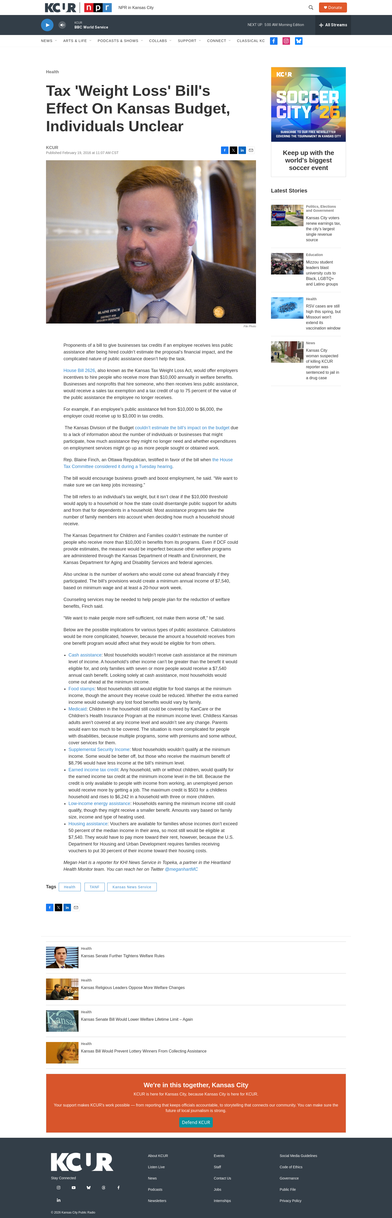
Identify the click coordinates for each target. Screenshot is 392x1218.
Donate (338, 13)
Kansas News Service (131, 898)
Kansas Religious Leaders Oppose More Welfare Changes (133, 999)
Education (314, 266)
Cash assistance (85, 666)
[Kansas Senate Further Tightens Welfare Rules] (62, 969)
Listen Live (156, 1178)
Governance (289, 1190)
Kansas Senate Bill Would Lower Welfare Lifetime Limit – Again (137, 1030)
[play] (47, 36)
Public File (288, 1201)
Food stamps (81, 700)
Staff (217, 1178)
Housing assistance (88, 835)
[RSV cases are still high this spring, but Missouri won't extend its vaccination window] (287, 319)
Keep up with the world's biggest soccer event (308, 171)
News (46, 52)
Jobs (217, 1201)
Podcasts (155, 1201)
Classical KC (251, 52)
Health (52, 83)
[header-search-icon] (313, 13)
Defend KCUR (196, 1133)
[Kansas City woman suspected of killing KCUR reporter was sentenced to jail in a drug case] (287, 363)
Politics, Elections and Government (321, 220)
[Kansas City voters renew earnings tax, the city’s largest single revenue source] (287, 227)
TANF (95, 898)
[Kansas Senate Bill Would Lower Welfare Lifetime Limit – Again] (62, 1032)
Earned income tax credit (93, 781)
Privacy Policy (291, 1212)
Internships (222, 1212)
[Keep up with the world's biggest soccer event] (308, 115)
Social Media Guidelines (298, 1167)
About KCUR (158, 1167)
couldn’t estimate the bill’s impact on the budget (183, 439)
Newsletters (157, 1212)
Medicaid (77, 720)
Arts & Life (75, 52)
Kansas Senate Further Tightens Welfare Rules (122, 967)
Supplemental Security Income (99, 760)
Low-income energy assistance (99, 814)
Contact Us (222, 1190)
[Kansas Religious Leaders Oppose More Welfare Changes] (62, 1000)
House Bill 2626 (79, 381)
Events (219, 1167)
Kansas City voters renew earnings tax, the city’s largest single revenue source (323, 240)
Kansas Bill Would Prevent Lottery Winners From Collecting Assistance (143, 1062)
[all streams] (333, 36)
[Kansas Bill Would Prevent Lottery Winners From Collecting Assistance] (62, 1064)
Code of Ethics (291, 1178)
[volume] (62, 36)
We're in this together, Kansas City (196, 1096)
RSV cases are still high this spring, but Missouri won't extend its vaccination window (323, 328)
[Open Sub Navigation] (56, 52)
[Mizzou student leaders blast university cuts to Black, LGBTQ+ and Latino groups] (287, 275)
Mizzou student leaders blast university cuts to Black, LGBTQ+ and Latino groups (322, 284)
